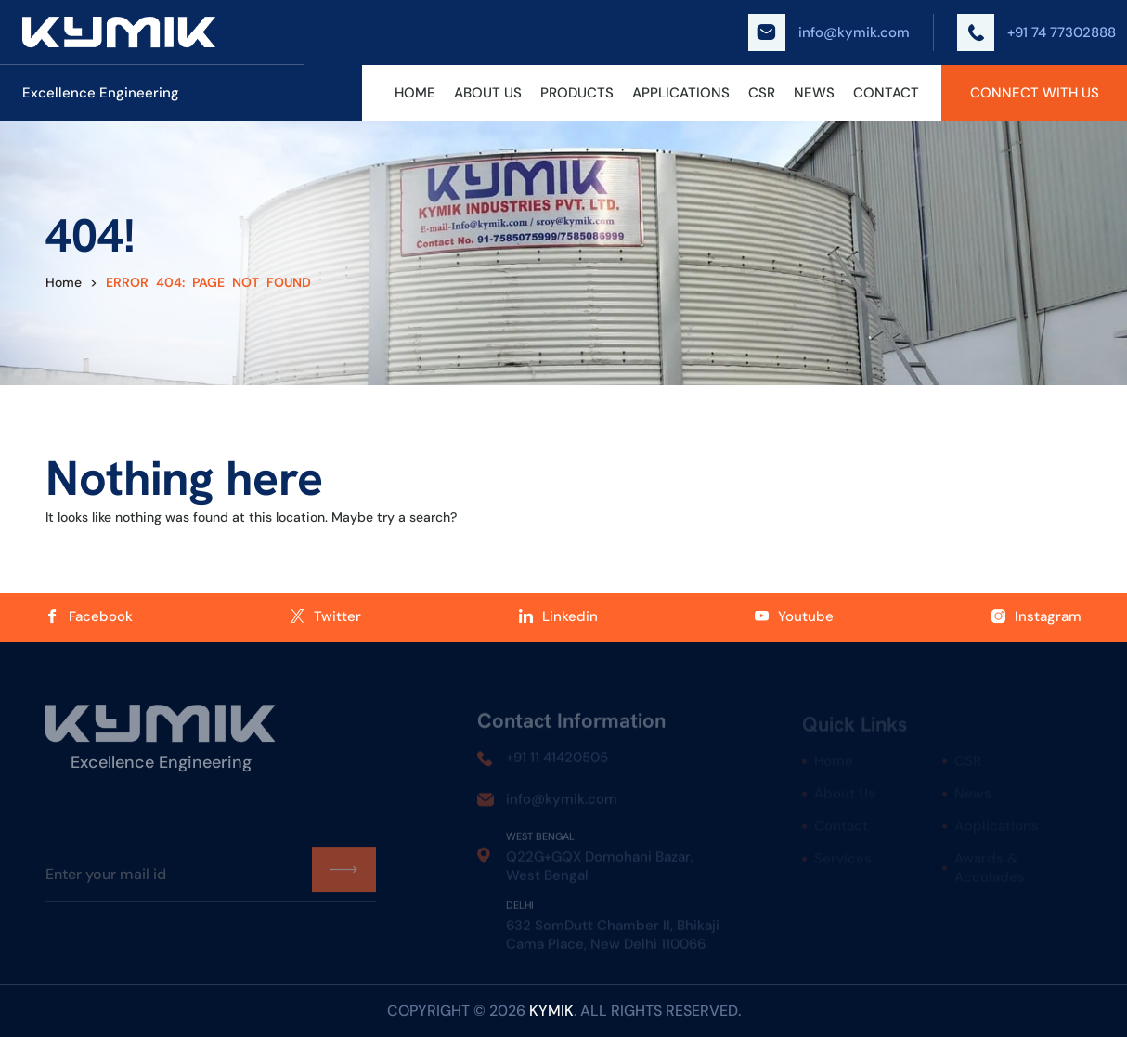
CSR (761, 93)
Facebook (89, 616)
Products (577, 93)
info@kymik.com (829, 32)
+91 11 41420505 (557, 761)
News (814, 93)
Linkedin (558, 616)
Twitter (326, 616)
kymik (551, 1010)
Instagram (1036, 616)
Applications (681, 93)
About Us (488, 93)
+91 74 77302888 (1036, 32)
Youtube (794, 616)
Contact (886, 93)
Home (415, 93)
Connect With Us (1034, 93)
